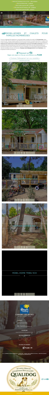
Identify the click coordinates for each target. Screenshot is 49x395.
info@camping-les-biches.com (26, 326)
